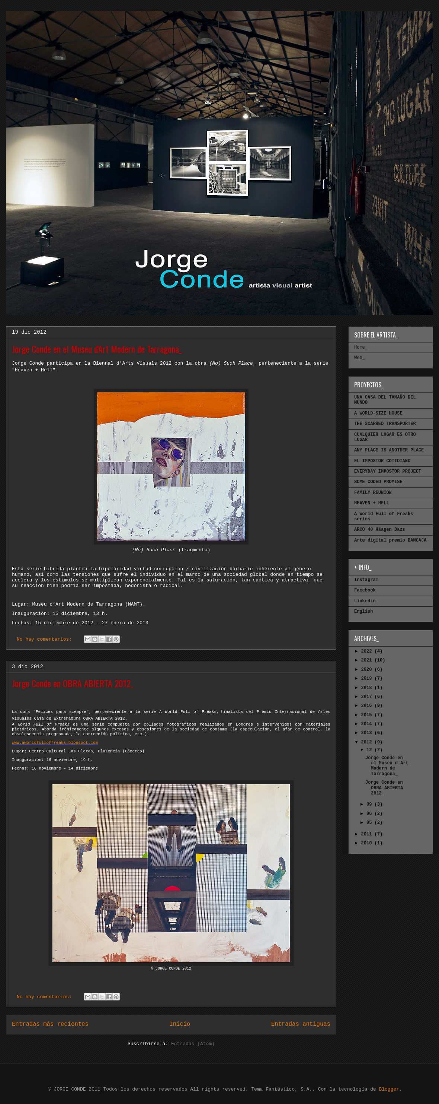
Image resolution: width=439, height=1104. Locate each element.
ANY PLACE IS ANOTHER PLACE (389, 450)
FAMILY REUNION (373, 492)
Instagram (366, 580)
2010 (368, 843)
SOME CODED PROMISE (378, 482)
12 (370, 750)
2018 (368, 688)
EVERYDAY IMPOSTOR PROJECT (387, 471)
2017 (368, 696)
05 (370, 822)
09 (370, 804)
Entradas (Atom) (193, 1044)
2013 (368, 733)
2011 (368, 834)
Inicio (179, 1024)
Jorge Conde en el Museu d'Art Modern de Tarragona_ (97, 348)
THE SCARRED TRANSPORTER (385, 423)
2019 (368, 678)
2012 (368, 742)
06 (370, 813)
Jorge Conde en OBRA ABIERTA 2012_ (73, 683)
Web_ (359, 358)
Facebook (365, 590)
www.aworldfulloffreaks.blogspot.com (55, 742)
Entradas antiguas (300, 1024)
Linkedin (365, 601)
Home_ (361, 347)
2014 (368, 724)
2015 (368, 715)
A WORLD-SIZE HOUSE (378, 413)
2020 (368, 669)
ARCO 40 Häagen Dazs (379, 529)
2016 (368, 705)
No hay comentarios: (46, 639)
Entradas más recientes (50, 1024)
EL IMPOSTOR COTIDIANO (382, 461)
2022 (368, 651)
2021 (368, 660)
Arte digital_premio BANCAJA (390, 540)
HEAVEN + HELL (371, 503)
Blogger (389, 1089)
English (363, 611)
